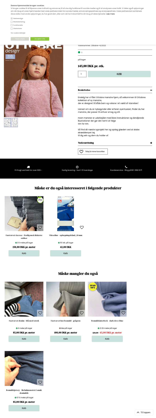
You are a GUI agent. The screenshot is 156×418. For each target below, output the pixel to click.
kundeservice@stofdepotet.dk (18, 383)
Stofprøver (80, 386)
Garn (77, 374)
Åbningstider (45, 369)
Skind (77, 372)
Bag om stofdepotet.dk (49, 372)
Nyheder (79, 380)
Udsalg (78, 383)
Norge (42, 377)
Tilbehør (78, 377)
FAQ (41, 374)
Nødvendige (18, 18)
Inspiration (79, 388)
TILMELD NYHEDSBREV (130, 375)
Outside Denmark (47, 380)
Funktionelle (18, 25)
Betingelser (44, 383)
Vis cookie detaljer (18, 33)
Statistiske (17, 28)
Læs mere (110, 14)
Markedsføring (19, 22)
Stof (76, 369)
